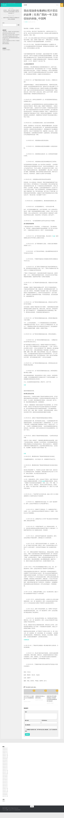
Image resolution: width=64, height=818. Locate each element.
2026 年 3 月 (4, 755)
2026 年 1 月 (4, 758)
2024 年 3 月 (4, 789)
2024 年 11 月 (5, 777)
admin (26, 27)
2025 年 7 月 (4, 767)
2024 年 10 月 (5, 779)
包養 (54, 241)
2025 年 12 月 (5, 759)
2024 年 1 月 (4, 792)
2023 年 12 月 (5, 794)
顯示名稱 (27, 726)
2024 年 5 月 (4, 786)
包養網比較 (26, 645)
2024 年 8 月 (4, 782)
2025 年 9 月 (4, 764)
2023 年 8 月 (4, 800)
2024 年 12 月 (5, 776)
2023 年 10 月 (5, 797)
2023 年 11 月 (5, 795)
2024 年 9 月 (4, 780)
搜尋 (3, 28)
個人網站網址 (27, 730)
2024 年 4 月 (4, 788)
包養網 (43, 486)
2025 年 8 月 (4, 765)
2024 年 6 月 (4, 785)
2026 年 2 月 (4, 756)
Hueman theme (17, 815)
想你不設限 (9, 4)
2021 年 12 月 (5, 801)
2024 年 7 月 (4, 783)
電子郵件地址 (45, 726)
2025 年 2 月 (4, 773)
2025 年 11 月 (5, 761)
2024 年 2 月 (4, 791)
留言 (26, 717)
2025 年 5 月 (4, 770)
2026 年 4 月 (4, 753)
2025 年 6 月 (4, 768)
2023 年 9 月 (4, 798)
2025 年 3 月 (4, 771)
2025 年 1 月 (4, 774)
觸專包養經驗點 (5, 49)
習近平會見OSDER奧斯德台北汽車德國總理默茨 (28, 703)
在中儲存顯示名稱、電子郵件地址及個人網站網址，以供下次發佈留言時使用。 (41, 736)
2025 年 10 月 (5, 762)
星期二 (3, 806)
